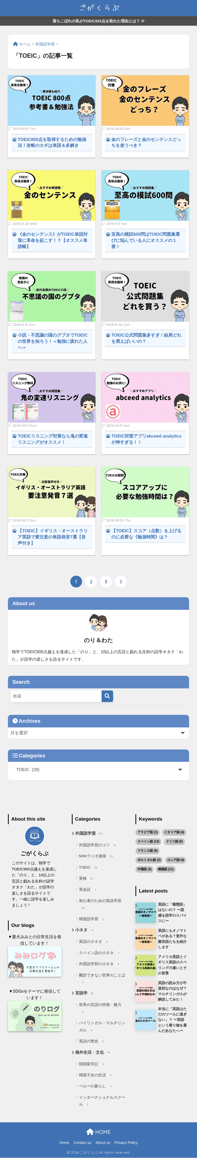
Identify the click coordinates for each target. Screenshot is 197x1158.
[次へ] (121, 581)
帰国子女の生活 (96, 1075)
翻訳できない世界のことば (102, 979)
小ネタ (85, 931)
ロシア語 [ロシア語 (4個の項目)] (175, 860)
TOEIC (89, 868)
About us (103, 1143)
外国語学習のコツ (98, 845)
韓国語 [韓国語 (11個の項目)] (166, 869)
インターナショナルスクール (102, 1101)
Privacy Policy (125, 1143)
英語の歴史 (92, 1042)
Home (64, 1143)
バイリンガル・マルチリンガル (102, 1027)
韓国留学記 (92, 1064)
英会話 (88, 890)
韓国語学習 (92, 919)
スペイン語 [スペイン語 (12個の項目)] (148, 841)
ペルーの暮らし (96, 1087)
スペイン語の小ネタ (100, 953)
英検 (87, 879)
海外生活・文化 (93, 1053)
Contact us (82, 1143)
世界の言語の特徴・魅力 (100, 1009)
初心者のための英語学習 (100, 904)
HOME (98, 1132)
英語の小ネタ (94, 942)
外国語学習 (89, 834)
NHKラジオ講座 (96, 856)
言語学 (85, 994)
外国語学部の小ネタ (100, 964)
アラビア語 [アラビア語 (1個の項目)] (147, 832)
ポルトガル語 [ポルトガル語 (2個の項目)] (149, 860)
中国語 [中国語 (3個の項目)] (144, 869)
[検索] (107, 696)
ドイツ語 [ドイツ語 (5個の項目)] (174, 841)
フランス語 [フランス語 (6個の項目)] (147, 850)
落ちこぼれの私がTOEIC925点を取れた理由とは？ (98, 21)
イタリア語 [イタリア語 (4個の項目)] (174, 832)
